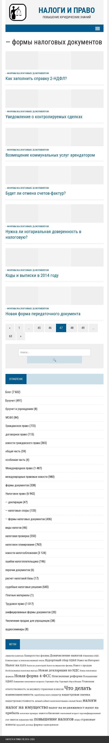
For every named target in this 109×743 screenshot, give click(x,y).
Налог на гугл (15, 665)
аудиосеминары (14, 629)
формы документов (17, 485)
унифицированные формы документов (28, 612)
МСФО (9, 417)
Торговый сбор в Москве (70, 681)
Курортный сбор (56, 660)
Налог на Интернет (88, 660)
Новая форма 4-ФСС (32, 675)
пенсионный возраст (69, 713)
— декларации (13, 502)
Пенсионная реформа (67, 676)
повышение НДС (26, 719)
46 (50, 328)
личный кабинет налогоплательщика (52, 701)
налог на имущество (26, 707)
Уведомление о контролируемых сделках (43, 116)
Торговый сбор (52, 681)
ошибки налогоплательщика (21, 561)
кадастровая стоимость (19, 700)
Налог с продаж (82, 665)
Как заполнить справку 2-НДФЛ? (36, 78)
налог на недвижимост (66, 707)
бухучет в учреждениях (19, 409)
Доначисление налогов (66, 655)
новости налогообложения (21, 553)
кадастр (56, 694)
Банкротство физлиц (36, 655)
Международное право (19, 468)
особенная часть (15, 460)
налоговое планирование (20, 544)
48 (72, 328)
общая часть (12, 451)
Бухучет (10, 400)
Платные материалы (17, 595)
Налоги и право (13, 739)
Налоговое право (15, 493)
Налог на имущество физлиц (59, 665)
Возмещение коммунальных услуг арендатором (50, 155)
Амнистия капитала (14, 655)
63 (10, 336)
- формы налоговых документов (27, 73)
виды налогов (13, 527)
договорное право (16, 434)
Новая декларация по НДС (58, 670)
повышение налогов (54, 719)
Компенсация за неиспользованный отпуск (24, 660)
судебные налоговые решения (23, 587)
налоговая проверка (17, 536)
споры (77, 719)
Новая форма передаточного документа (42, 313)
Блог (8, 392)
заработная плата (42, 695)
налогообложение (49, 713)
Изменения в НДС (91, 655)
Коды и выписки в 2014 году (32, 275)
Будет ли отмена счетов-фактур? (35, 193)
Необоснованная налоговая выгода (21, 670)
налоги (90, 700)
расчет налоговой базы (19, 578)
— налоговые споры (17, 510)
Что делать (77, 687)
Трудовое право (15, 604)
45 (39, 328)
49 (83, 328)
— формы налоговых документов (25, 519)
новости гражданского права (22, 443)
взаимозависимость (19, 694)
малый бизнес (75, 701)
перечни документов (17, 570)
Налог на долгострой (36, 665)
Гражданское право (17, 426)
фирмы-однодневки (46, 724)
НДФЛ (72, 660)
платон (14, 719)
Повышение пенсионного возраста (29, 681)
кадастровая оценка (76, 694)
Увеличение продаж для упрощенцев (27, 620)
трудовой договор (24, 725)
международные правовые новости (26, 476)
